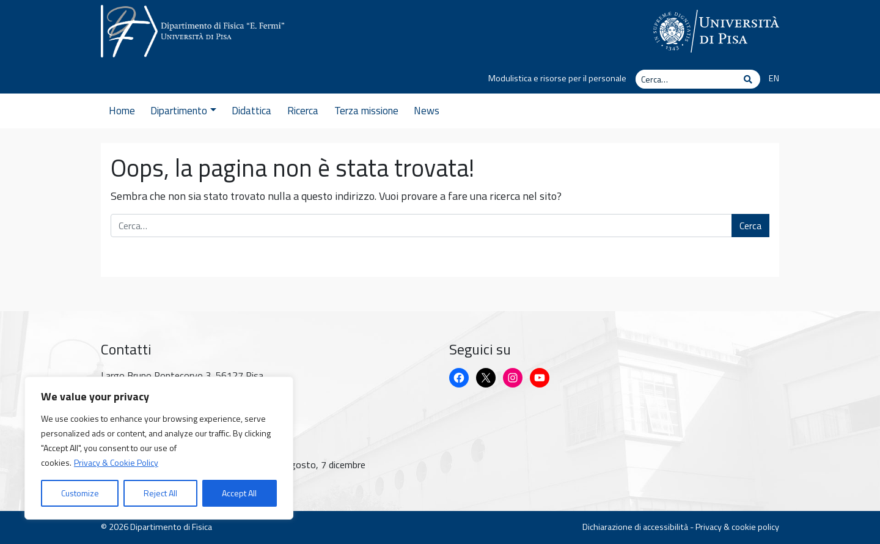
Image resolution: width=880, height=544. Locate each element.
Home (122, 111)
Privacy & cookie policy (737, 527)
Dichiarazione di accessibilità (635, 527)
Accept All (239, 493)
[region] (158, 448)
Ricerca (302, 111)
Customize (80, 493)
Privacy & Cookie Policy (116, 462)
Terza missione (366, 111)
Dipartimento (183, 111)
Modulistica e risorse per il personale (557, 78)
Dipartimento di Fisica (171, 527)
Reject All (160, 493)
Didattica (251, 111)
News (426, 111)
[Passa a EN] (769, 79)
